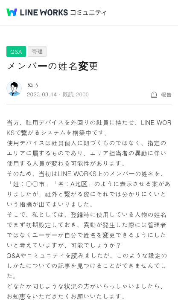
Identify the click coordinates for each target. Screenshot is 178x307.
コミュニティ (88, 12)
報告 (166, 94)
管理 (37, 51)
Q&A (16, 51)
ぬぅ (33, 84)
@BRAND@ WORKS (37, 12)
